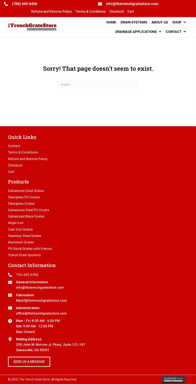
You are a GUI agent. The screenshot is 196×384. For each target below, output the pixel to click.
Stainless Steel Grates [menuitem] (24, 236)
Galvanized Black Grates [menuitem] (26, 216)
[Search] (98, 84)
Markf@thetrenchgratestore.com (41, 300)
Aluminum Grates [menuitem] (21, 242)
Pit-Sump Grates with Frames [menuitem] (30, 249)
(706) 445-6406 (24, 4)
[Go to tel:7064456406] (98, 274)
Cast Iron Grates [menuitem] (20, 229)
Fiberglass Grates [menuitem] (21, 204)
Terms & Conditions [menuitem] (23, 152)
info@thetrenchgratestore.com (132, 4)
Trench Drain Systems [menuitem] (24, 255)
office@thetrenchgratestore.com (41, 313)
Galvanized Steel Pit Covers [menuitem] (28, 210)
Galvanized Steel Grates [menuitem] (26, 191)
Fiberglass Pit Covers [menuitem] (24, 197)
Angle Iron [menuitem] (15, 223)
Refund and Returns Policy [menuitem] (27, 159)
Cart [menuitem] (11, 172)
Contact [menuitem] (14, 146)
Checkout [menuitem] (15, 165)
